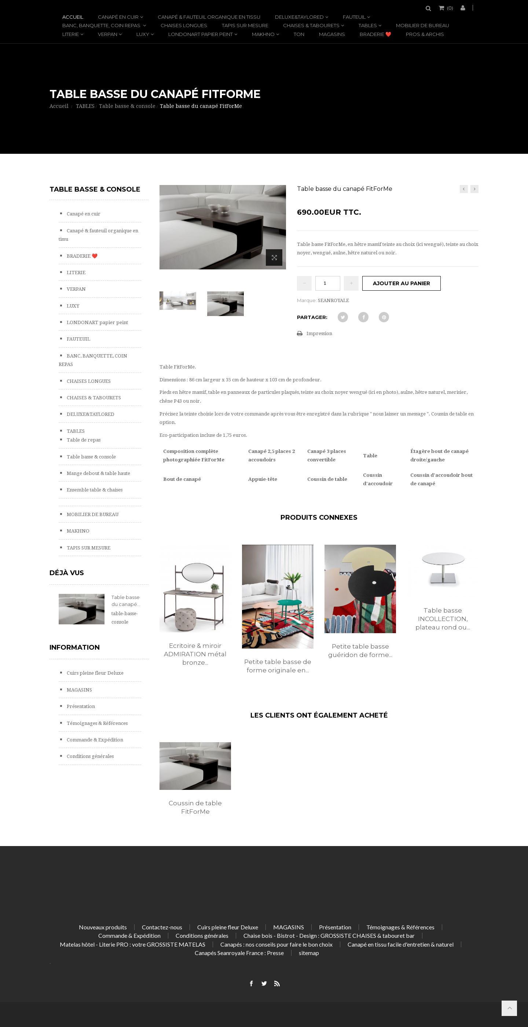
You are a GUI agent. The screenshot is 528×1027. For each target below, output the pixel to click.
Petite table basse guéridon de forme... (360, 650)
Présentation (80, 706)
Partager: (312, 317)
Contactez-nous (162, 926)
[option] (195, 613)
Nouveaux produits (103, 926)
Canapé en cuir (118, 17)
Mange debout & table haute (98, 473)
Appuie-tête (262, 479)
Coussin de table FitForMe (195, 807)
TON (299, 34)
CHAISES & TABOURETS (311, 25)
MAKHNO (263, 34)
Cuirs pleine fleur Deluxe (95, 673)
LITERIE (70, 34)
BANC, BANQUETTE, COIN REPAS (102, 25)
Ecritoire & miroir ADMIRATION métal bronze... (195, 654)
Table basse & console (91, 457)
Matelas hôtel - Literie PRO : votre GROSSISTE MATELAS (132, 944)
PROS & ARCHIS (425, 34)
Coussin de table (327, 479)
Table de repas (83, 440)
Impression (319, 333)
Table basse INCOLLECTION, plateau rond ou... (442, 619)
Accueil (72, 17)
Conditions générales (90, 756)
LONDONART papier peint (200, 34)
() (449, 8)
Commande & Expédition (94, 740)
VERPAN (107, 34)
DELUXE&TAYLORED (299, 17)
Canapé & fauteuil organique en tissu (209, 17)
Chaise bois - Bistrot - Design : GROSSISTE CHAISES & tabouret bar (329, 935)
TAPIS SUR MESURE (245, 25)
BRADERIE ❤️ (375, 34)
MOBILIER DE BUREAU (422, 25)
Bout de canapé (182, 479)
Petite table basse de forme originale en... (277, 666)
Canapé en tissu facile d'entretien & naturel (401, 944)
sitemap (309, 952)
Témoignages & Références (97, 723)
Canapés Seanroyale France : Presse (239, 952)
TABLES (368, 25)
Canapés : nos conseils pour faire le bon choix (276, 944)
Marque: (307, 300)
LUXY (142, 34)
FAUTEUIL (354, 17)
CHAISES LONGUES (184, 25)
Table (370, 455)
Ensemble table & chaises (94, 490)
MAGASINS (332, 34)
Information (75, 647)
